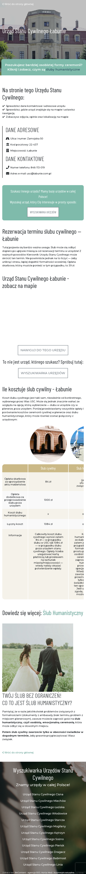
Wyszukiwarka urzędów (43, 212)
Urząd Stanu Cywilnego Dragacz (43, 851)
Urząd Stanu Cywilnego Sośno (43, 839)
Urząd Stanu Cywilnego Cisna (43, 794)
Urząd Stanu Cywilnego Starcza (43, 820)
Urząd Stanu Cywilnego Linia (43, 864)
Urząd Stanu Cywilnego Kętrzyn (43, 832)
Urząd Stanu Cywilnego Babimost (43, 858)
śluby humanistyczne (63, 69)
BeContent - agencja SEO (27, 872)
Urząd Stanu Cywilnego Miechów (43, 800)
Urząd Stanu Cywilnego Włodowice (43, 813)
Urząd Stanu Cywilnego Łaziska (43, 807)
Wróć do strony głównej (17, 4)
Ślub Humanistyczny (63, 612)
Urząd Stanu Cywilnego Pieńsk (43, 845)
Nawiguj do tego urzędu (43, 350)
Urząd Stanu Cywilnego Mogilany (43, 826)
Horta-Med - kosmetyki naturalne (57, 872)
